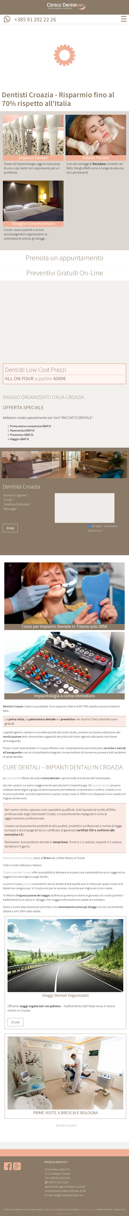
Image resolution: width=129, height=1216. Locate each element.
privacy (98, 530)
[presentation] (67, 539)
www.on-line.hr (64, 1213)
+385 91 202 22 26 (35, 19)
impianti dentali (101, 785)
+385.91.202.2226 (60, 1178)
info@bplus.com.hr (87, 1209)
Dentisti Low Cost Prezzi (35, 370)
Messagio (10, 509)
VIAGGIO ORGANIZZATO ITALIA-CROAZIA (43, 397)
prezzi (27, 884)
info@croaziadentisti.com (68, 1195)
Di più (15, 1022)
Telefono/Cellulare (16, 504)
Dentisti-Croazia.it (66, 1125)
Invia (10, 528)
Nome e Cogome (15, 495)
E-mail (8, 500)
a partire (35, 378)
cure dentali (13, 778)
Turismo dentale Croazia (17, 872)
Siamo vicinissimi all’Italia (17, 858)
